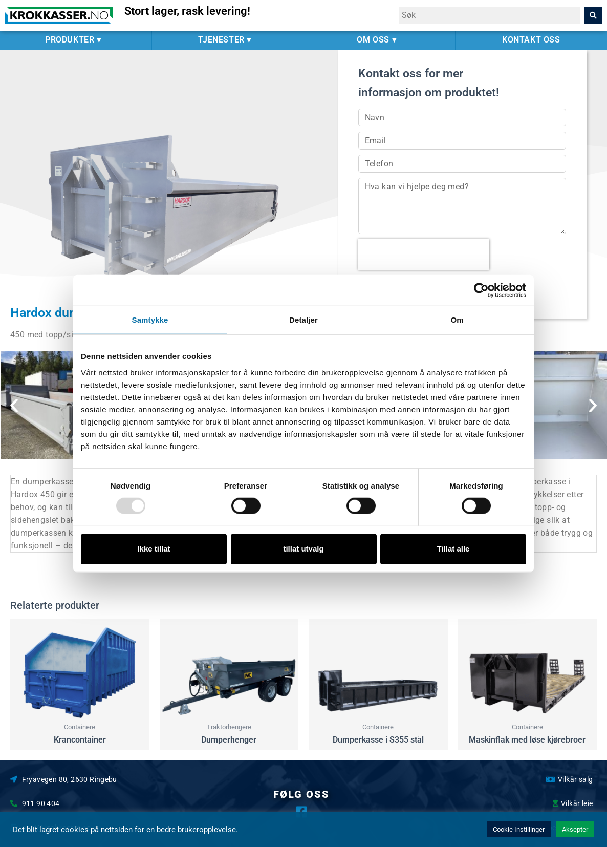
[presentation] (423, 254)
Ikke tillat (153, 548)
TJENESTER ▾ (227, 40)
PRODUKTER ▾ (75, 40)
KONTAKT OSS (531, 40)
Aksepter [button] (575, 829)
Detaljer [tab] (303, 319)
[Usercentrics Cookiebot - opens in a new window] (481, 290)
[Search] (593, 15)
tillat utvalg (303, 548)
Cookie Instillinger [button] (519, 829)
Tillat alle (453, 548)
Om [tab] (456, 319)
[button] (14, 405)
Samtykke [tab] (150, 319)
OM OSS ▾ (379, 40)
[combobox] (489, 15)
